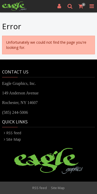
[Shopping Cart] (81, 6)
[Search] (70, 6)
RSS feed (13, 132)
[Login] (59, 6)
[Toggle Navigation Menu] (91, 6)
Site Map (13, 139)
